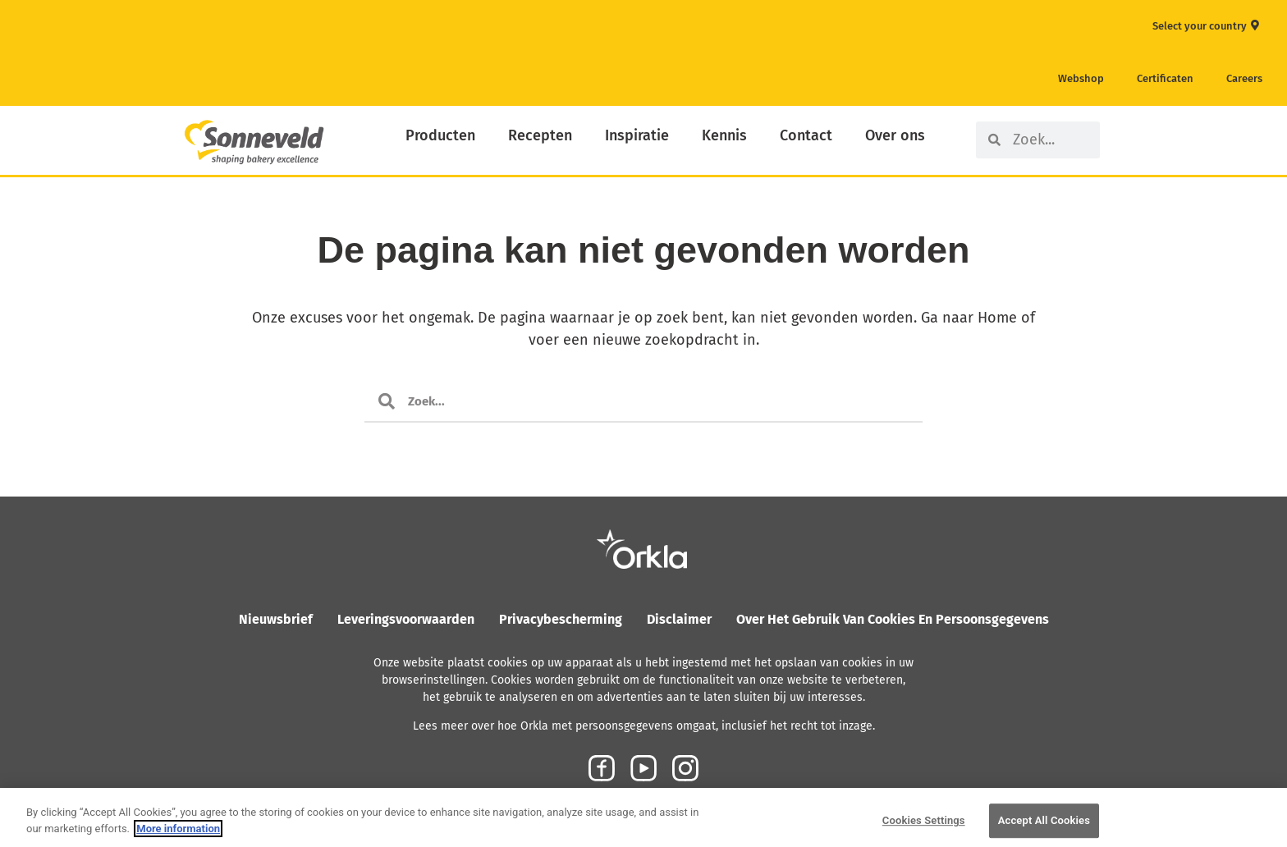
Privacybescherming (560, 619)
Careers (1244, 78)
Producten (440, 135)
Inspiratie (637, 135)
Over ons (895, 135)
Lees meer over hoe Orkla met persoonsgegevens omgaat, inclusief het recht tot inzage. (644, 726)
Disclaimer (679, 619)
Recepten (540, 135)
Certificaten (1165, 78)
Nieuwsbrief (276, 619)
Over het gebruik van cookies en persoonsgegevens (892, 619)
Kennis (724, 135)
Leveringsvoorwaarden (405, 619)
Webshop (1081, 78)
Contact (806, 135)
